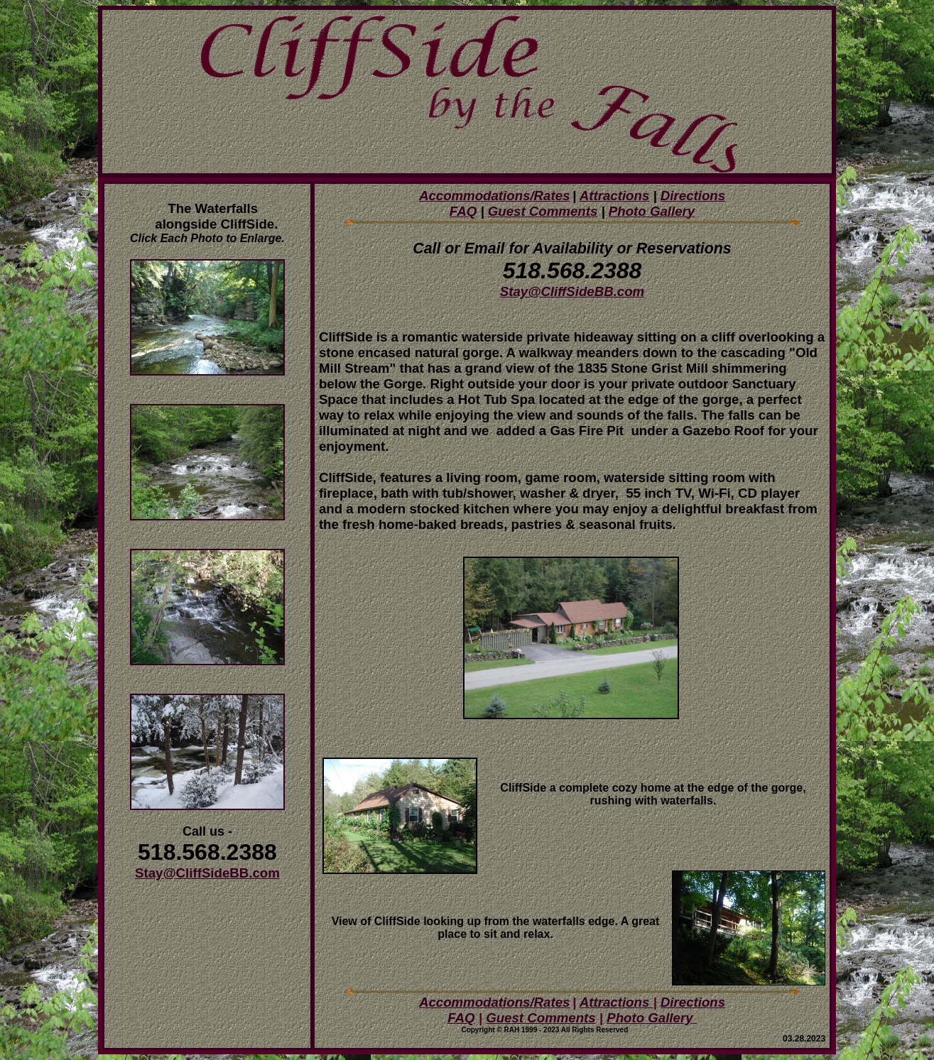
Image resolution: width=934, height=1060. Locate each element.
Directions (693, 195)
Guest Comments (540, 1017)
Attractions (614, 195)
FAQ (463, 211)
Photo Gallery (650, 1017)
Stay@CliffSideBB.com (207, 872)
